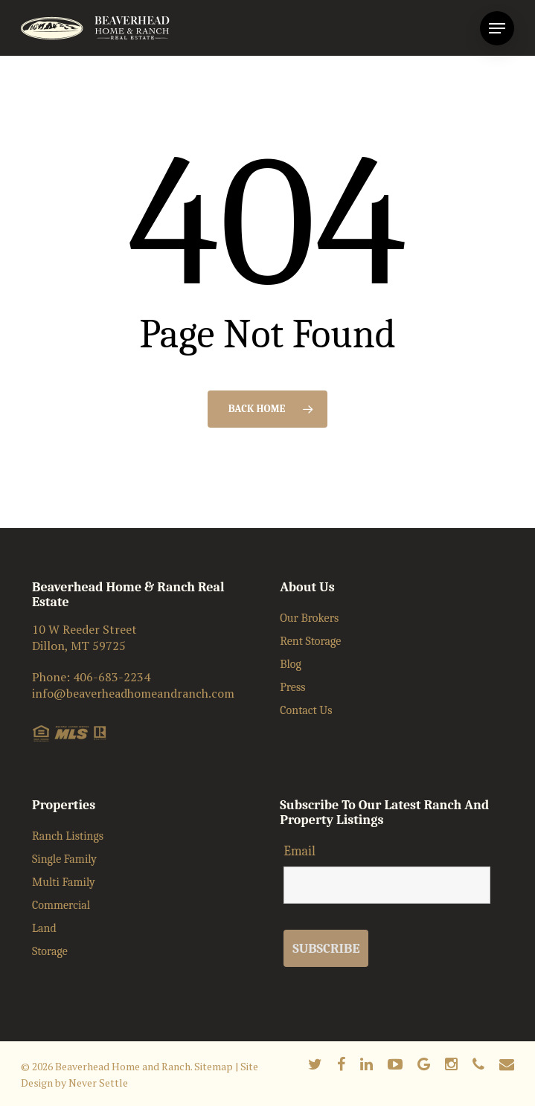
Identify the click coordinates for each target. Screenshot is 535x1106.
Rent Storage (310, 641)
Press (292, 687)
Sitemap (213, 1066)
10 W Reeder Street (84, 629)
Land (44, 928)
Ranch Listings (67, 836)
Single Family (64, 859)
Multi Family (63, 882)
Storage (50, 951)
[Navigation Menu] (497, 28)
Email (299, 851)
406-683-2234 (111, 677)
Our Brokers (309, 618)
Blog (290, 664)
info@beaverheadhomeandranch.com (133, 693)
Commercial (61, 905)
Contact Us (306, 710)
